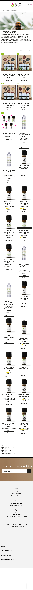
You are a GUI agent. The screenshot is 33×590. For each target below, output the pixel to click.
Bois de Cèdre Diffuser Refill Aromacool (24, 265)
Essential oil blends (7, 450)
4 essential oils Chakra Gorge (9, 75)
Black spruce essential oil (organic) (9, 261)
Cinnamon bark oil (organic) (9, 395)
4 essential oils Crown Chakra (24, 75)
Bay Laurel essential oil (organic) (24, 203)
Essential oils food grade (8, 447)
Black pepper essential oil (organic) (24, 232)
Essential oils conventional (9, 453)
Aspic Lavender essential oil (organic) (24, 167)
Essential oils (4, 443)
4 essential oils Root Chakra (9, 104)
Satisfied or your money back (16, 525)
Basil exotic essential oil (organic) (9, 203)
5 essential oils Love (9, 134)
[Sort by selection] (22, 50)
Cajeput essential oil (9, 334)
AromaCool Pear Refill (9, 171)
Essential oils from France (8, 451)
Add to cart (8, 80)
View (24, 240)
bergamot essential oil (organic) (9, 232)
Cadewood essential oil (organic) (24, 298)
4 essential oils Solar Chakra (24, 104)
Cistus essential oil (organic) (24, 395)
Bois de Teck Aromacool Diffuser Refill (8, 303)
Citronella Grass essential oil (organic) (8, 425)
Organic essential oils (7, 445)
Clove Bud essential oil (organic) (24, 425)
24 (30, 50)
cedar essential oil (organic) (9, 368)
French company (17, 494)
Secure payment (16, 503)
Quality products (16, 514)
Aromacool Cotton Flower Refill (24, 135)
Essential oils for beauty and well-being (11, 448)
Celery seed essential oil (24, 368)
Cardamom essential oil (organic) (24, 340)
